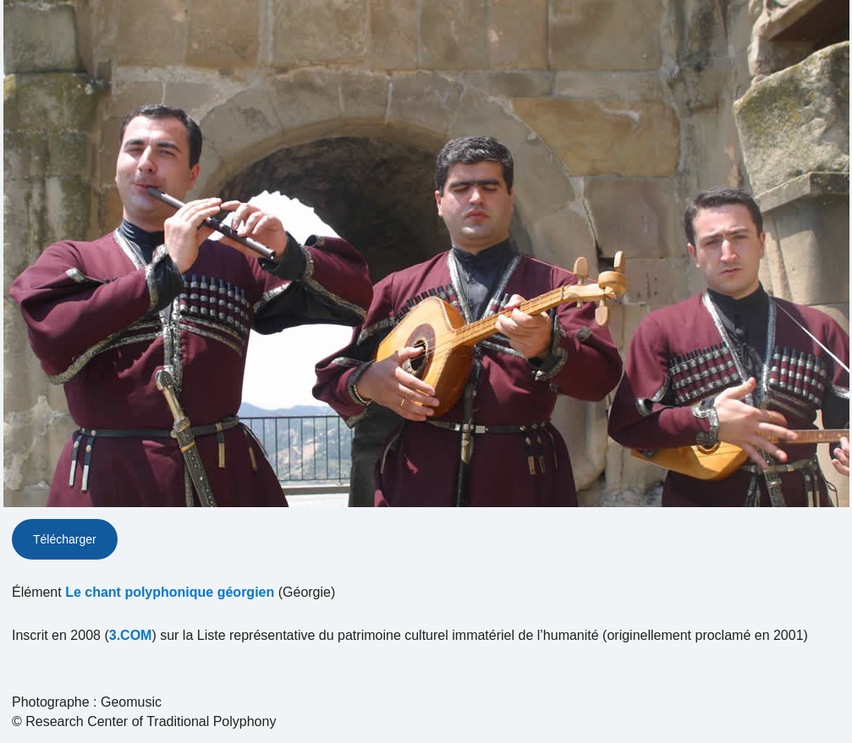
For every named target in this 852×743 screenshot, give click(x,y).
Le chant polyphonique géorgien (169, 592)
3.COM (130, 635)
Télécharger (64, 539)
